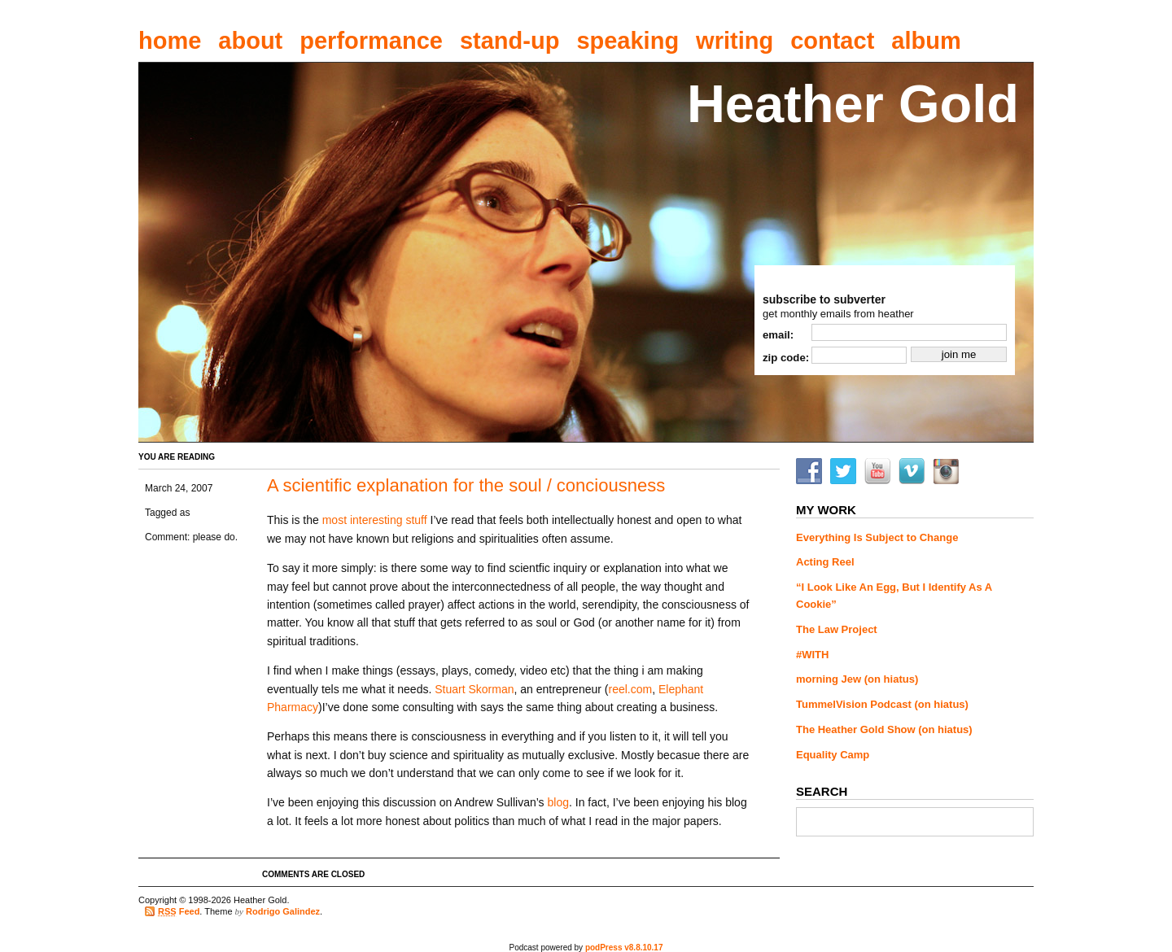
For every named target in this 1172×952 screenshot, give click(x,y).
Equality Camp (832, 755)
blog (558, 802)
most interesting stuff (374, 519)
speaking (627, 41)
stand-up (509, 41)
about (250, 41)
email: (778, 335)
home (169, 41)
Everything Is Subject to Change (877, 537)
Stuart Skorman (474, 689)
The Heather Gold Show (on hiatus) (884, 729)
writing (734, 41)
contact (832, 41)
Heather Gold (853, 103)
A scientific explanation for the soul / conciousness (466, 485)
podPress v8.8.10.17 (624, 947)
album (925, 41)
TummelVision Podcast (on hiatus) (882, 704)
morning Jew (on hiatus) (857, 679)
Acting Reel (825, 562)
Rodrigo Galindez (283, 911)
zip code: (786, 358)
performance (371, 41)
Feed (178, 911)
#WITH (812, 654)
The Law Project (836, 629)
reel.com (630, 689)
